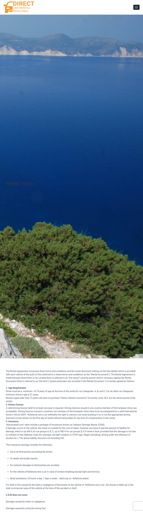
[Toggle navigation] (136, 7)
